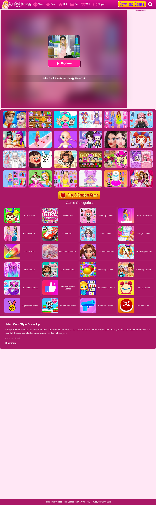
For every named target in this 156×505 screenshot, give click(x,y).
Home (47, 502)
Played (99, 4)
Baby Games (105, 502)
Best (51, 4)
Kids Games (69, 502)
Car (74, 4)
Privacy (95, 502)
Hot (62, 4)
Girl (85, 4)
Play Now (64, 63)
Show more (10, 343)
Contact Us (80, 502)
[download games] (132, 1)
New (38, 4)
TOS (88, 502)
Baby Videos (56, 502)
